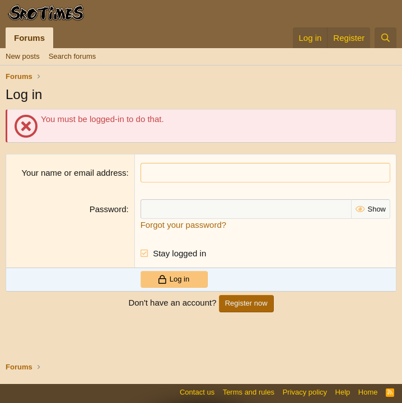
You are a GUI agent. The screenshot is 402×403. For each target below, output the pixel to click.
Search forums (72, 56)
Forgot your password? (183, 224)
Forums (29, 38)
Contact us (197, 392)
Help (342, 392)
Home (368, 392)
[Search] (385, 37)
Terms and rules (248, 392)
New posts (23, 56)
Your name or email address (73, 172)
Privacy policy (305, 392)
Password (108, 209)
